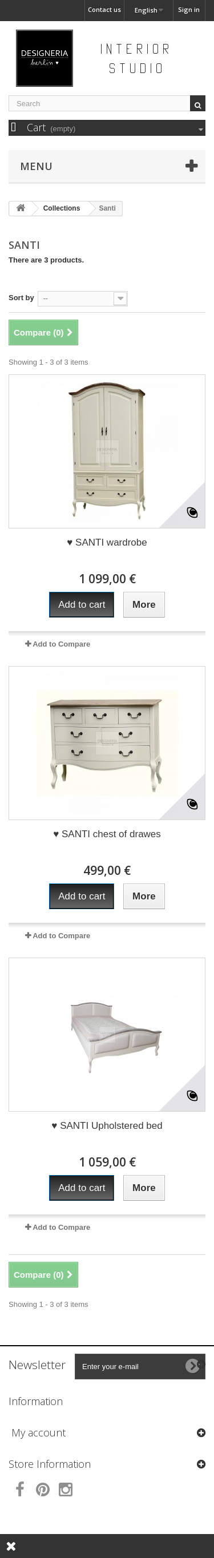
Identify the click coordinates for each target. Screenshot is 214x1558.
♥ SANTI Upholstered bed (106, 1125)
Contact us (104, 9)
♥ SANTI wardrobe (107, 542)
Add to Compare (61, 644)
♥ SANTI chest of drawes (107, 834)
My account (38, 1432)
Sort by (21, 297)
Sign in (189, 9)
